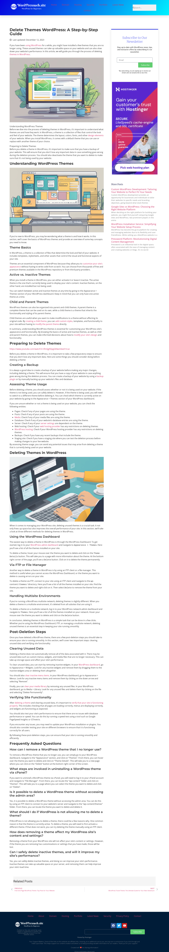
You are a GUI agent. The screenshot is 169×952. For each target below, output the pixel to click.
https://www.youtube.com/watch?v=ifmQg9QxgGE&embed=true (40, 349)
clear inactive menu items (37, 673)
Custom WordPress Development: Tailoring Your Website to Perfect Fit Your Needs (134, 191)
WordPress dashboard (89, 662)
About (41, 913)
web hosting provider (50, 426)
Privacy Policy (122, 913)
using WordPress (33, 45)
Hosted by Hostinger (84, 935)
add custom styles (64, 321)
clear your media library (35, 684)
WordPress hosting (24, 429)
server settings (48, 423)
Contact (87, 10)
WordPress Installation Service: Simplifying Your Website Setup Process (133, 225)
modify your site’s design (85, 335)
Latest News (118, 4)
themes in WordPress (20, 54)
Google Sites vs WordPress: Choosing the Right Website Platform (132, 208)
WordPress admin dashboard (44, 545)
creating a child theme (36, 321)
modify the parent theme (47, 324)
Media (17, 417)
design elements (96, 135)
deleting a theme (23, 700)
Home (54, 4)
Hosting (78, 4)
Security (90, 4)
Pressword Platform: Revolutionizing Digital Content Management (134, 240)
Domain (65, 4)
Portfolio (103, 4)
